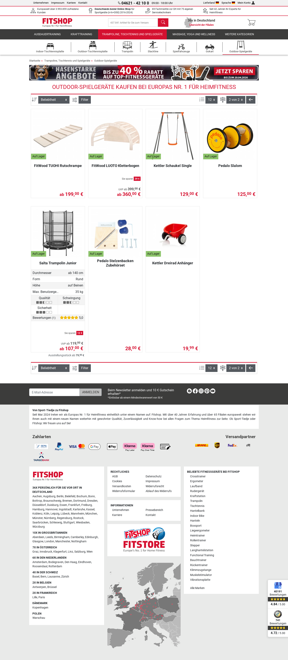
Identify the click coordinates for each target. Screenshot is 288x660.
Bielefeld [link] (70, 496)
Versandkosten (121, 486)
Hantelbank (197, 511)
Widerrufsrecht (155, 486)
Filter (84, 102)
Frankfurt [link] (74, 505)
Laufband (196, 486)
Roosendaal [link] (39, 566)
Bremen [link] (67, 500)
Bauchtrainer (198, 560)
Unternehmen (41, 2)
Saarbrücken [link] (40, 522)
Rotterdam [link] (55, 566)
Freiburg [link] (86, 505)
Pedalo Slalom (230, 168)
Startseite (34, 63)
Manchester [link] (62, 541)
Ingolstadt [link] (65, 509)
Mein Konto (246, 2)
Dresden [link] (92, 500)
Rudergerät (197, 491)
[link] (189, 392)
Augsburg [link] (49, 496)
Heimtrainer (197, 535)
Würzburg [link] (38, 526)
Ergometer (196, 481)
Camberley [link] (77, 537)
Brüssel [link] (52, 587)
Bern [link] (43, 576)
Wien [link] (90, 551)
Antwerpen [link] (39, 587)
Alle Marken (197, 588)
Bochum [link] (82, 496)
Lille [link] (34, 597)
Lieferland (211, 2)
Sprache (228, 2)
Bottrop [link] (37, 500)
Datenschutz (154, 476)
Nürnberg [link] (50, 518)
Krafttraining (81, 37)
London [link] (49, 541)
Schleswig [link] (56, 522)
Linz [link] (70, 551)
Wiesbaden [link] (83, 522)
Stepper (195, 545)
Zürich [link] (65, 576)
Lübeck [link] (65, 513)
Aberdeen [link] (38, 537)
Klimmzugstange (200, 570)
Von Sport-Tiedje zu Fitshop (50, 410)
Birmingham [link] (61, 537)
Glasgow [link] (37, 541)
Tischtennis (197, 506)
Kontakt (82, 2)
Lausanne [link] (54, 576)
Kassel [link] (90, 509)
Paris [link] (41, 597)
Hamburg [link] (38, 509)
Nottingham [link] (78, 541)
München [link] (91, 513)
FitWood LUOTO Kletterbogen (115, 168)
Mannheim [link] (77, 513)
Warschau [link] (38, 618)
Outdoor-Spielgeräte (105, 63)
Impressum (57, 2)
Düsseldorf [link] (39, 505)
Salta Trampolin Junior (58, 266)
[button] (250, 102)
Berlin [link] (60, 496)
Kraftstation (197, 496)
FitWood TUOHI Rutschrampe (58, 168)
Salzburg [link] (79, 551)
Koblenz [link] (37, 513)
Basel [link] (35, 576)
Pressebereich (154, 510)
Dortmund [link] (79, 500)
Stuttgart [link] (69, 522)
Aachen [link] (37, 496)
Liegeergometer (200, 530)
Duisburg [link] (52, 505)
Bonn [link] (91, 496)
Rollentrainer (198, 540)
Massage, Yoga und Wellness (194, 37)
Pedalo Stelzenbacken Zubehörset (115, 266)
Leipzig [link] (55, 513)
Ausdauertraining (47, 37)
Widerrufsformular (123, 491)
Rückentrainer (199, 565)
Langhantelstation (201, 550)
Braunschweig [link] (52, 500)
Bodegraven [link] (55, 562)
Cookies (117, 481)
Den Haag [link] (71, 562)
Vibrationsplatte (200, 580)
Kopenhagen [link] (40, 607)
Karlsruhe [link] (79, 509)
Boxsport (196, 525)
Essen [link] (63, 505)
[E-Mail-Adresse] (54, 392)
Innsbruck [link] (46, 551)
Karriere (71, 2)
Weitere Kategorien (239, 37)
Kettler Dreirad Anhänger (172, 266)
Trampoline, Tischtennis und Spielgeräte (132, 37)
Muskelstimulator (201, 575)
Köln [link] (46, 513)
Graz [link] (35, 551)
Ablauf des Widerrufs (159, 491)
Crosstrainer (198, 476)
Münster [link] (37, 518)
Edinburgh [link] (91, 537)
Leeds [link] (49, 537)
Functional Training (202, 555)
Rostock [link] (78, 518)
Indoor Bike (197, 516)
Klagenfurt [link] (60, 551)
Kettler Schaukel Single (173, 168)
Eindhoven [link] (84, 562)
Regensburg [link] (64, 518)
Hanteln (195, 520)
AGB (115, 476)
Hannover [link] (52, 509)
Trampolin (196, 501)
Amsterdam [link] (39, 562)
